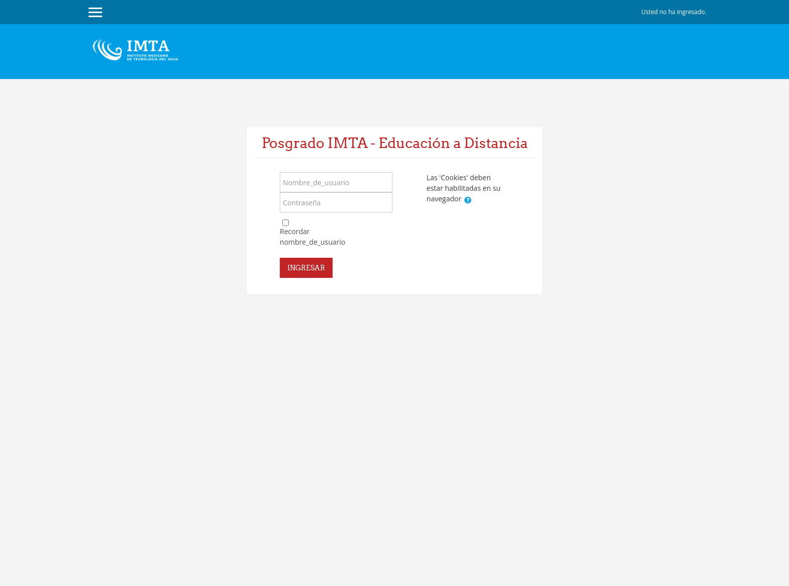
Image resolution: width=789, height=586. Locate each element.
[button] (467, 199)
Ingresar (306, 267)
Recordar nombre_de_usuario (312, 237)
